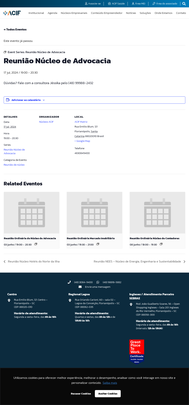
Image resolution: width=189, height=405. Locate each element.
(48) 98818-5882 (112, 282)
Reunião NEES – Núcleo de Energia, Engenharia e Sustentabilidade (138, 261)
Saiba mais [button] (110, 382)
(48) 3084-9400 (83, 282)
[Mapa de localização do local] (129, 134)
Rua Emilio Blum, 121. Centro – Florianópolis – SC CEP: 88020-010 (30, 303)
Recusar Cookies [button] (81, 394)
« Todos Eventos (15, 29)
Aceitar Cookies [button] (107, 394)
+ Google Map (82, 141)
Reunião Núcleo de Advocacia (14, 151)
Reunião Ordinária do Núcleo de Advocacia (30, 238)
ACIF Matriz (81, 122)
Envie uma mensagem (97, 287)
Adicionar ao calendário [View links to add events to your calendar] (26, 100)
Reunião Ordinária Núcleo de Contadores (154, 238)
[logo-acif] (12, 13)
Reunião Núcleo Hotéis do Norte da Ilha (33, 261)
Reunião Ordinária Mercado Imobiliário (91, 238)
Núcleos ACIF (46, 122)
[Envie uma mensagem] (82, 286)
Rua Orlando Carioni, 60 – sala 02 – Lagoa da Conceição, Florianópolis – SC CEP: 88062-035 (97, 303)
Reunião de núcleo (14, 165)
